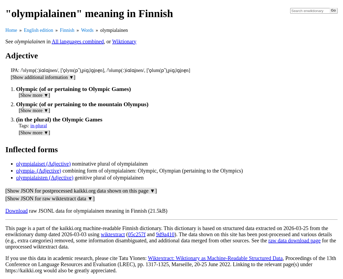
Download (16, 211)
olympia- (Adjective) (38, 171)
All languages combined (78, 41)
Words (87, 30)
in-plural (38, 125)
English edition (38, 30)
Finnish (67, 30)
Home (11, 30)
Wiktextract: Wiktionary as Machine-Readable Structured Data (215, 258)
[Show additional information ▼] (43, 77)
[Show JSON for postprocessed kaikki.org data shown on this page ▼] (81, 191)
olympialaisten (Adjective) (44, 178)
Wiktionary (124, 41)
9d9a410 (165, 234)
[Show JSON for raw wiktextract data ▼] (50, 198)
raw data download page (295, 240)
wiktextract (113, 234)
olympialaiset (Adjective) (43, 164)
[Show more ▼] (34, 95)
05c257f (137, 234)
